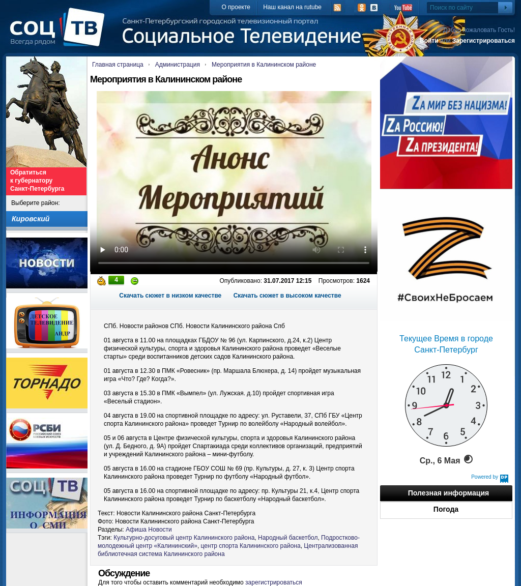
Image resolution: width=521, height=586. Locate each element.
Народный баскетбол (287, 537)
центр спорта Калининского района (251, 545)
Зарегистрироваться (483, 40)
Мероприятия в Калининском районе (264, 64)
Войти (429, 40)
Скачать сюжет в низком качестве (170, 295)
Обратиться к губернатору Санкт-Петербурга (37, 180)
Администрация (177, 64)
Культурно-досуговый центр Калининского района (183, 537)
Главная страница (117, 64)
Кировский (30, 219)
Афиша (136, 529)
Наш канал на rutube (292, 7)
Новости (159, 529)
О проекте (235, 7)
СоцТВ (60, 34)
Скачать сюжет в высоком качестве (287, 295)
